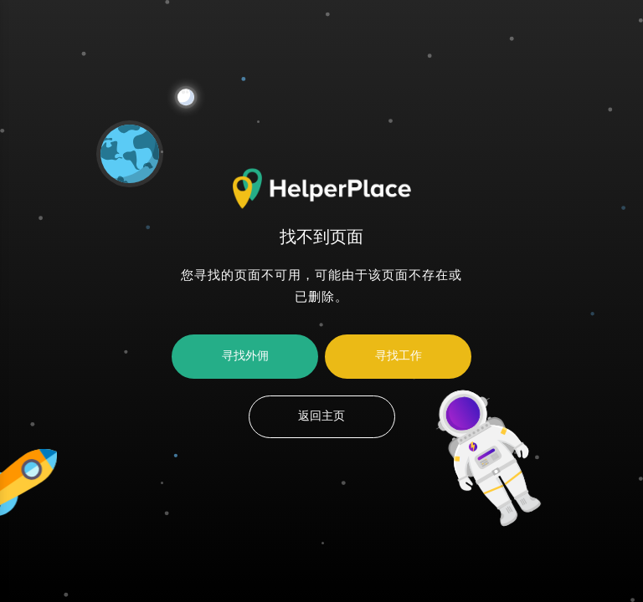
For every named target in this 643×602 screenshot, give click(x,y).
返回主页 (321, 416)
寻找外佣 (245, 356)
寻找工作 (398, 356)
